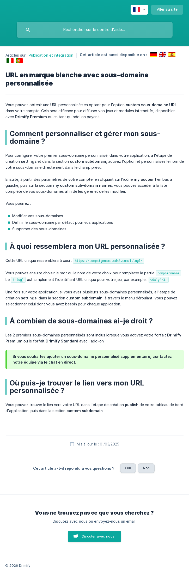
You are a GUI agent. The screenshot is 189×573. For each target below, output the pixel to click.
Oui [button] (128, 468)
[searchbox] (95, 30)
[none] (139, 10)
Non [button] (146, 468)
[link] (153, 54)
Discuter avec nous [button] (98, 536)
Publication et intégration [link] (51, 55)
